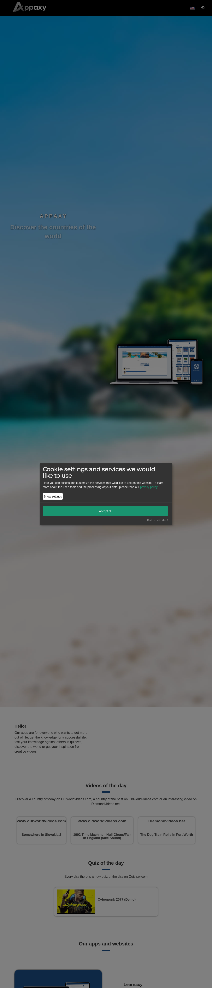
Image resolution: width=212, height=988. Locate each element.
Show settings (53, 496)
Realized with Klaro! (157, 520)
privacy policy (148, 487)
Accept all (105, 511)
